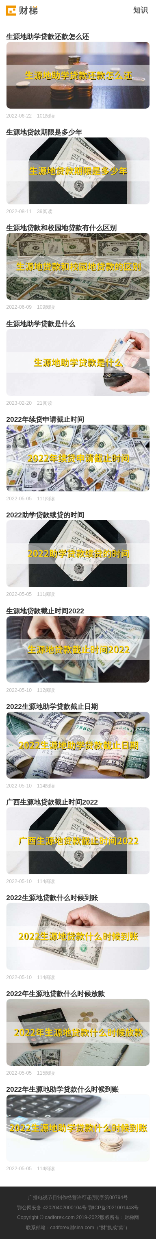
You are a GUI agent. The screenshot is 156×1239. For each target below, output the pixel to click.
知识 (140, 10)
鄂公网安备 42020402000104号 (52, 1208)
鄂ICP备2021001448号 (113, 1208)
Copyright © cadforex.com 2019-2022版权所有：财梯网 (78, 1217)
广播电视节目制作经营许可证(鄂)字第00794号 (78, 1197)
